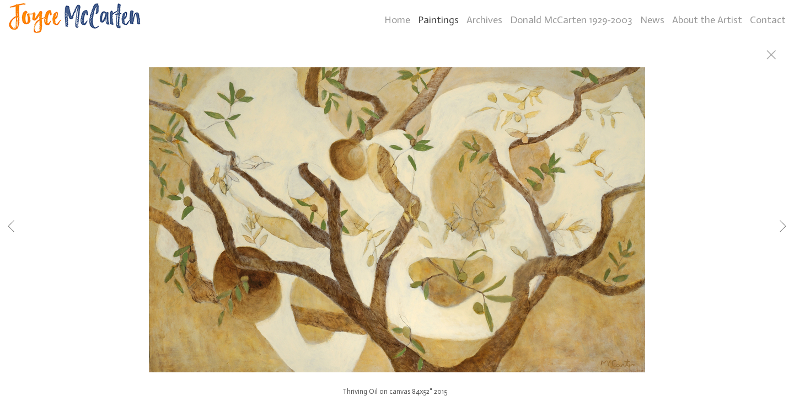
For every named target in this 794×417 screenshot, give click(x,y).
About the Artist (707, 20)
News (652, 20)
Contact (768, 20)
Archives (484, 20)
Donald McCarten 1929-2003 (571, 20)
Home (397, 20)
